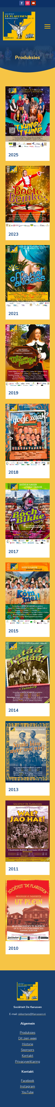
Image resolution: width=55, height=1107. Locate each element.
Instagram (27, 1086)
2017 (13, 552)
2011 (13, 869)
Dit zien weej (27, 1038)
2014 (13, 710)
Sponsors (27, 1050)
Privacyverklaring (27, 1061)
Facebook (27, 1081)
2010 (13, 948)
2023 (13, 234)
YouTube (28, 1092)
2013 (13, 790)
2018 (13, 472)
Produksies (27, 1032)
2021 (13, 313)
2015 (13, 631)
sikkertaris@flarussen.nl (32, 1014)
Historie (27, 1044)
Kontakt (27, 1056)
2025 (13, 155)
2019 (13, 393)
